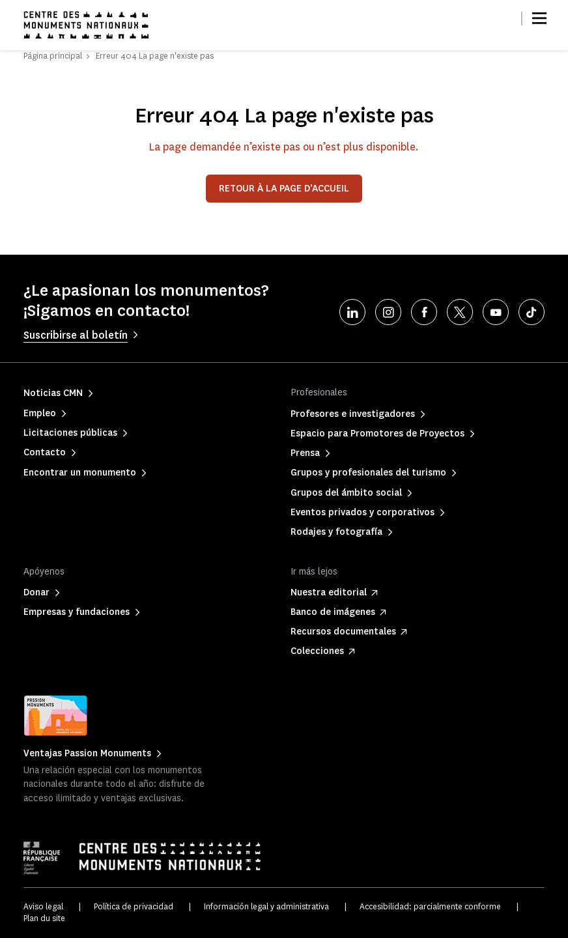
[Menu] (539, 18)
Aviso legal (43, 906)
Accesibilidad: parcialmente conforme (430, 906)
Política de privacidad (133, 906)
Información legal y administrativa (266, 906)
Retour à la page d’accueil (284, 188)
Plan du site (44, 918)
